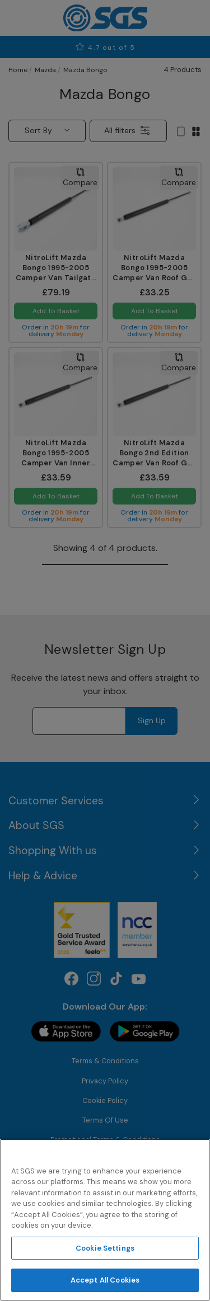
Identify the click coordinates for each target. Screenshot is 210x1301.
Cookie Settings (105, 1248)
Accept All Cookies (105, 1280)
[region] (105, 1220)
